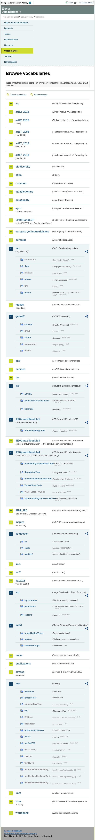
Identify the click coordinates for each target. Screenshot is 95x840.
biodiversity (23, 166)
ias (17, 377)
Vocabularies (11, 51)
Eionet (16, 17)
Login (71, 3)
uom (18, 793)
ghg (18, 360)
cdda (19, 175)
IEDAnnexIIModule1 (28, 419)
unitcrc (28, 292)
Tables (7, 34)
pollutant (28, 409)
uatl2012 (28, 554)
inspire (20, 522)
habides (20, 369)
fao (17, 248)
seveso (20, 672)
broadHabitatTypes (33, 633)
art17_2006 (22, 131)
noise (19, 655)
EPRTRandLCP (25, 220)
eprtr (18, 208)
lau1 (18, 564)
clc (25, 541)
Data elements (11, 39)
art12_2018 (22, 120)
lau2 (18, 572)
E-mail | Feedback (13, 831)
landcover (22, 533)
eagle (27, 548)
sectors (28, 615)
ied (17, 385)
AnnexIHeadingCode (34, 430)
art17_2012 (22, 143)
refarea (28, 279)
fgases (20, 304)
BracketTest (30, 698)
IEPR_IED (21, 510)
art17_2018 (22, 155)
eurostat (21, 240)
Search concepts (40, 95)
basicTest (29, 691)
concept (28, 324)
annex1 (28, 394)
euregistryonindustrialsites (32, 231)
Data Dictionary (27, 17)
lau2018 (20, 580)
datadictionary (24, 191)
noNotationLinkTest (34, 730)
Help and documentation (16, 22)
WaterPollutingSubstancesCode (38, 498)
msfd (19, 625)
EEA (17, 2)
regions (28, 639)
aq (17, 103)
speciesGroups (32, 645)
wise (18, 801)
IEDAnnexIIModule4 (28, 452)
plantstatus (30, 606)
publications (23, 663)
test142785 (29, 743)
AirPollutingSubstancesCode (38, 463)
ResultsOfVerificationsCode (38, 478)
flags (26, 266)
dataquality (22, 200)
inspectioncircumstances (37, 400)
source (27, 337)
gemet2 (20, 316)
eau (26, 710)
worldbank (22, 813)
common (21, 183)
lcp (17, 592)
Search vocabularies (18, 95)
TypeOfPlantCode (33, 485)
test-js (27, 736)
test (18, 683)
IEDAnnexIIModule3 (28, 440)
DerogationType (32, 472)
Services (8, 56)
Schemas (8, 45)
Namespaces (10, 62)
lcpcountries (30, 600)
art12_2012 (22, 111)
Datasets (8, 28)
